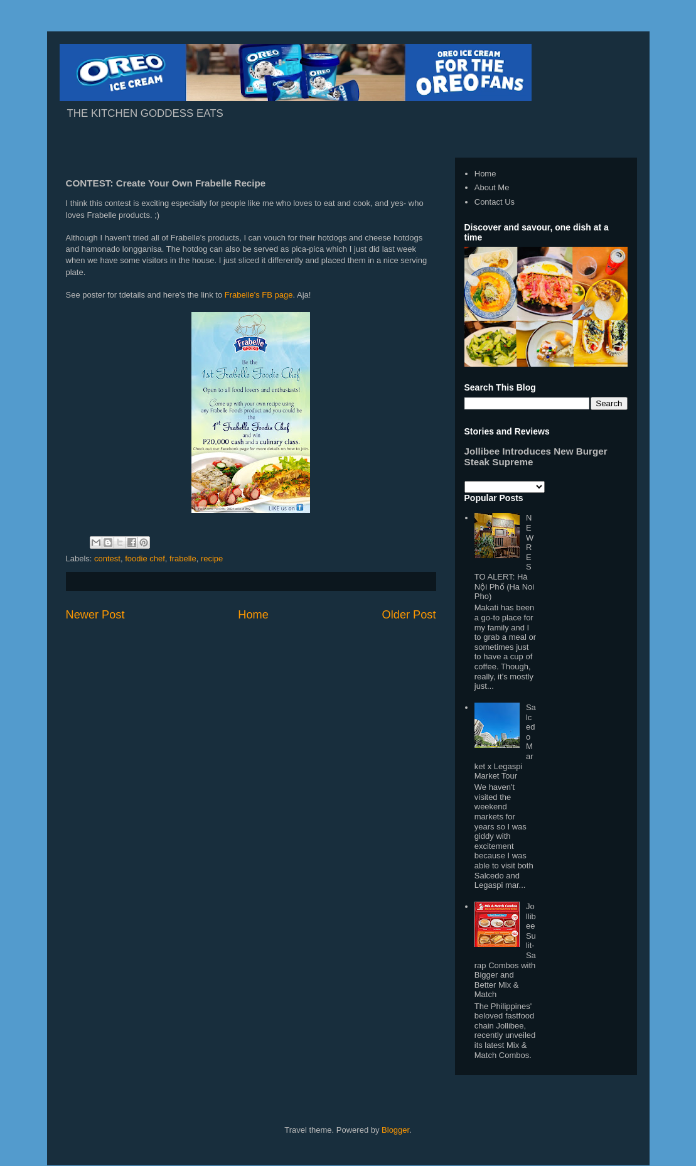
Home (253, 614)
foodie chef (145, 558)
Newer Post (95, 614)
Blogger (395, 1130)
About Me (492, 187)
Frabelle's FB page (259, 295)
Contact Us (494, 202)
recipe (212, 558)
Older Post (409, 614)
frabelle (182, 558)
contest (107, 558)
